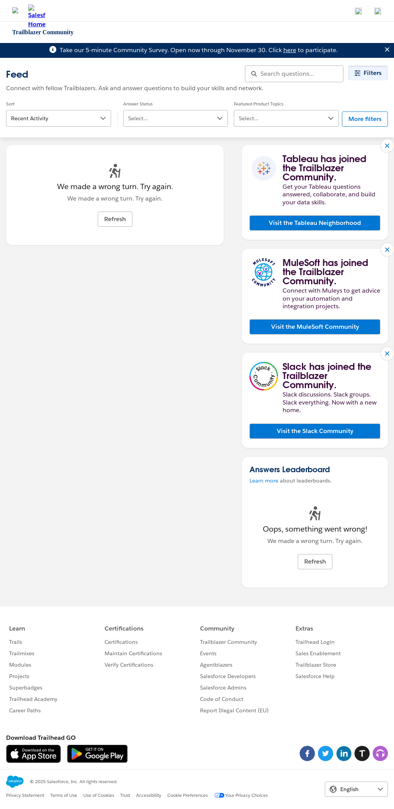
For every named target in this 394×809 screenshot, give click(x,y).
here (289, 50)
